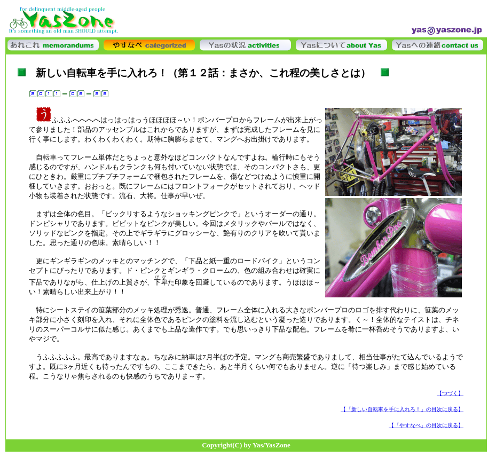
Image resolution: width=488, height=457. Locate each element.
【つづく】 (450, 393)
